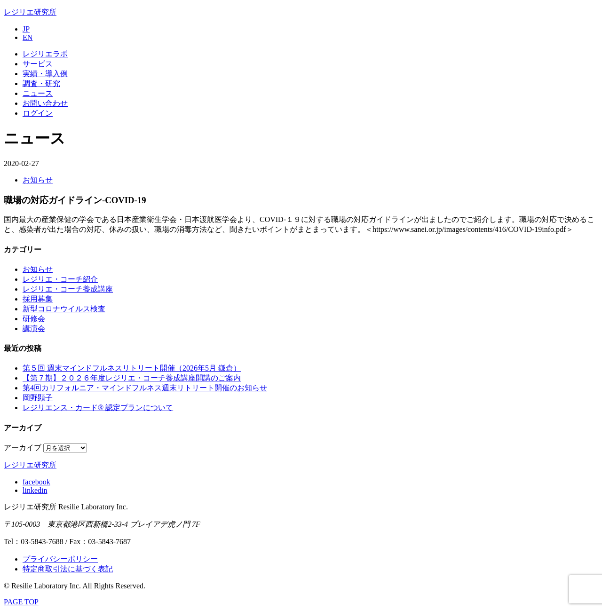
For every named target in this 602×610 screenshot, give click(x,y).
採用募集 (38, 299)
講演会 (34, 329)
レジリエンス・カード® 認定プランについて (98, 408)
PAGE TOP (21, 602)
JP (26, 29)
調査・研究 (41, 83)
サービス (38, 64)
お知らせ (38, 180)
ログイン (38, 113)
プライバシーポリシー (60, 559)
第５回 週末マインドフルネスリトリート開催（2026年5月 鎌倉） (132, 368)
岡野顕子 (38, 398)
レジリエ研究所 (30, 12)
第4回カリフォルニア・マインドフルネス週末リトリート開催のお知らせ (145, 388)
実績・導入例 (45, 74)
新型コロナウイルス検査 (64, 309)
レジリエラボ (45, 54)
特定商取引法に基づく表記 (68, 569)
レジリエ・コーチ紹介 (60, 279)
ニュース (38, 93)
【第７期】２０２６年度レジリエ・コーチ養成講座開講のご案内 (132, 378)
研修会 (34, 319)
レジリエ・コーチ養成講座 (68, 289)
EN (27, 37)
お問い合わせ (45, 103)
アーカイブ (22, 448)
